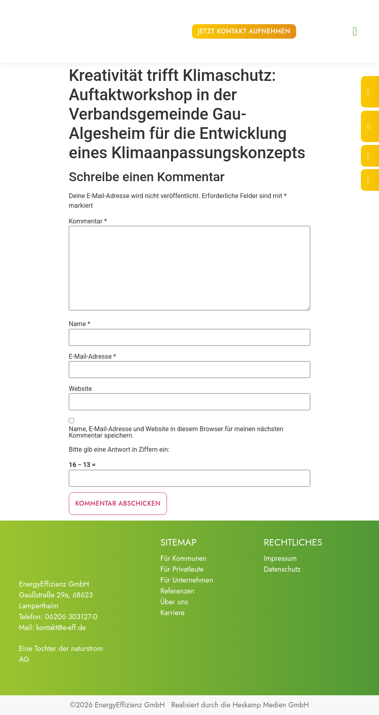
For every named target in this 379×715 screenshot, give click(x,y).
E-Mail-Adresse (92, 356)
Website (80, 389)
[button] (355, 32)
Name (80, 324)
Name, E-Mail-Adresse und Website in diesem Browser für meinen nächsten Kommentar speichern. (176, 432)
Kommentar (88, 221)
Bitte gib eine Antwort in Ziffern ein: (119, 449)
